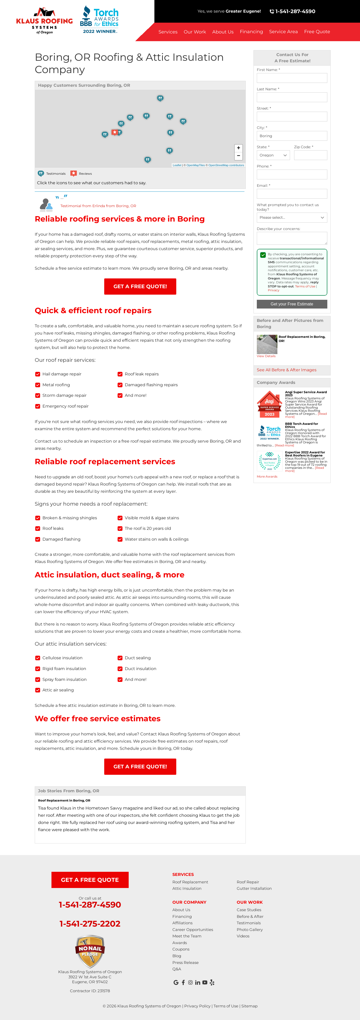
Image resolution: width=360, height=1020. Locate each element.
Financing (251, 31)
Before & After (250, 916)
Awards (179, 942)
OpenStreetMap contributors (226, 165)
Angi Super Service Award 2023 (306, 393)
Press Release (185, 962)
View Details (266, 356)
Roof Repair (248, 882)
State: (263, 147)
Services (168, 31)
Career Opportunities (192, 929)
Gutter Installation (254, 888)
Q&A (176, 968)
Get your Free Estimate (292, 304)
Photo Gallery (250, 929)
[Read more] (284, 445)
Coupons (180, 949)
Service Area (283, 31)
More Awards (267, 476)
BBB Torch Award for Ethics (301, 425)
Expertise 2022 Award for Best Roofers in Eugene (305, 453)
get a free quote (90, 879)
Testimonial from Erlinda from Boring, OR (98, 206)
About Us (223, 31)
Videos (243, 936)
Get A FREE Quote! (140, 286)
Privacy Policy (197, 1006)
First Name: (268, 70)
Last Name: (268, 89)
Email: (263, 185)
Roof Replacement (190, 882)
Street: (264, 108)
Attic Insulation (186, 888)
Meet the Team (186, 936)
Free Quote (317, 31)
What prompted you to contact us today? (288, 207)
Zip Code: (303, 147)
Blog (176, 955)
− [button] (238, 156)
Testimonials (249, 922)
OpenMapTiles (196, 165)
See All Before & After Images (287, 369)
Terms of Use (305, 286)
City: (262, 128)
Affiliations (182, 922)
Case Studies (249, 909)
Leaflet (177, 165)
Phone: (264, 166)
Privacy (273, 290)
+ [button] (238, 148)
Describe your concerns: (278, 229)
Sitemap (249, 1006)
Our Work (195, 31)
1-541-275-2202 (90, 924)
